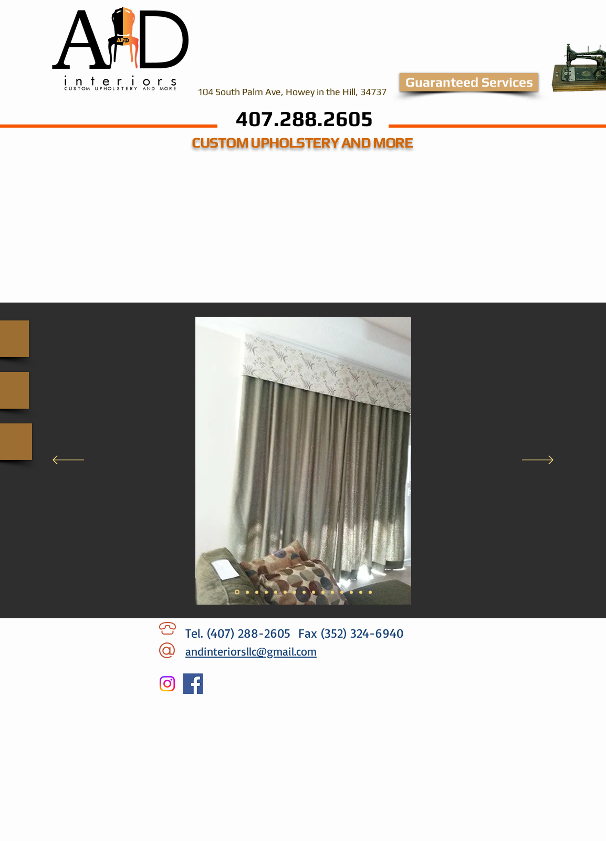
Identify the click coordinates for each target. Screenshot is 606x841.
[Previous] (68, 460)
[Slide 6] (285, 592)
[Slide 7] (294, 592)
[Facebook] (193, 683)
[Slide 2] (247, 592)
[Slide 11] (332, 592)
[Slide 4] (266, 592)
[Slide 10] (323, 592)
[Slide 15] (370, 592)
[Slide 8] (304, 592)
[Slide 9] (313, 592)
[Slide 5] (275, 592)
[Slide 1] (237, 592)
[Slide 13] (351, 592)
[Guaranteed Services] (469, 82)
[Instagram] (167, 683)
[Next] (537, 460)
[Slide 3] (256, 592)
